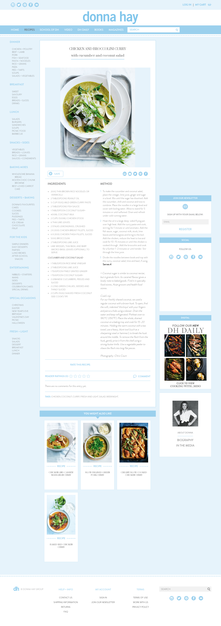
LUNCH (14, 112)
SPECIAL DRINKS (20, 289)
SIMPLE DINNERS (20, 244)
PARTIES (16, 250)
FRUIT (15, 228)
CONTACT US (65, 597)
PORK (15, 55)
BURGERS (17, 122)
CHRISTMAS (18, 305)
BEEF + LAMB (18, 52)
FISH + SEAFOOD (20, 58)
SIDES (15, 280)
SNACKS (16, 338)
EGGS (15, 97)
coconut (66, 396)
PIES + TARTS (18, 70)
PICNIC (15, 320)
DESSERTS (17, 283)
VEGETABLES (18, 149)
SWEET (15, 91)
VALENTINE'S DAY (20, 317)
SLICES (15, 213)
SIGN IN (103, 597)
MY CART (200, 5)
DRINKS (15, 103)
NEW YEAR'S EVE (20, 311)
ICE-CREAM (17, 222)
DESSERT (16, 344)
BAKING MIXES (19, 167)
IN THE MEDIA (185, 446)
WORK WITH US (140, 602)
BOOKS (98, 30)
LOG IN (187, 5)
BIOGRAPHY (185, 440)
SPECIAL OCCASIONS (23, 298)
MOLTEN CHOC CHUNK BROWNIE (23, 181)
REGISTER (185, 229)
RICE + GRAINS (19, 63)
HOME (15, 30)
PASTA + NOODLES (21, 61)
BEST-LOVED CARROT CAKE (23, 188)
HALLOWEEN (18, 323)
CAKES (15, 207)
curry (76, 396)
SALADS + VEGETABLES (23, 75)
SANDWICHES (19, 125)
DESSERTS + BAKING (22, 198)
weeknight (112, 396)
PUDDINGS (17, 216)
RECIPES (29, 30)
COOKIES (16, 210)
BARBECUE (17, 133)
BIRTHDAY (17, 314)
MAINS (15, 277)
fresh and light (89, 396)
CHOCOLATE (18, 225)
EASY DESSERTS (20, 247)
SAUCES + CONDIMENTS (24, 158)
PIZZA (14, 67)
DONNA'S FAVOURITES (23, 204)
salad (102, 396)
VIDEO (68, 30)
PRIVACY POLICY (140, 607)
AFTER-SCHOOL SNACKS (20, 257)
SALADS (16, 119)
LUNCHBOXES (19, 253)
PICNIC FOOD (19, 131)
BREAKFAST (17, 84)
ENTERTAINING (19, 268)
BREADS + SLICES (20, 100)
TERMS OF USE (140, 597)
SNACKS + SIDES (19, 143)
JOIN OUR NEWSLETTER (103, 602)
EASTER (15, 308)
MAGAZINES (116, 30)
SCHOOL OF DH (49, 30)
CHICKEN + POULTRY (22, 49)
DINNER (15, 42)
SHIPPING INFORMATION (66, 602)
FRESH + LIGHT (19, 331)
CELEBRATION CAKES (22, 286)
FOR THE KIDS (18, 237)
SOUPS (15, 73)
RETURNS (65, 607)
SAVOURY (17, 94)
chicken (56, 396)
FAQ (66, 611)
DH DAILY (83, 30)
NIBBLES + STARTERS (22, 274)
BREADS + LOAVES (21, 152)
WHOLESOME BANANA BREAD (23, 176)
